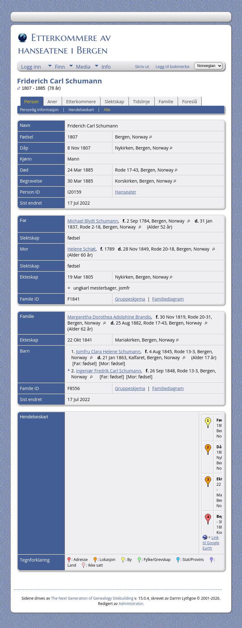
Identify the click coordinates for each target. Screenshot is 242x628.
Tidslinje (141, 102)
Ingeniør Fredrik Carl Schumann (108, 371)
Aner (52, 102)
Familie (166, 102)
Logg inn (31, 66)
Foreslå (189, 102)
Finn (60, 66)
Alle (107, 109)
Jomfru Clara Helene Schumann (108, 351)
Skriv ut (142, 66)
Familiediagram (168, 299)
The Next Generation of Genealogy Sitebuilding (92, 598)
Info (106, 66)
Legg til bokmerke (172, 66)
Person (31, 102)
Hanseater (125, 192)
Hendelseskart (81, 109)
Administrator (131, 603)
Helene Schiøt (81, 249)
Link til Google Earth (211, 543)
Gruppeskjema (130, 299)
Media (83, 66)
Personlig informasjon (39, 109)
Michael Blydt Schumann (92, 221)
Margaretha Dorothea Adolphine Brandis (109, 317)
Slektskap (114, 102)
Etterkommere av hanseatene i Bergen (64, 43)
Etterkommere (81, 102)
